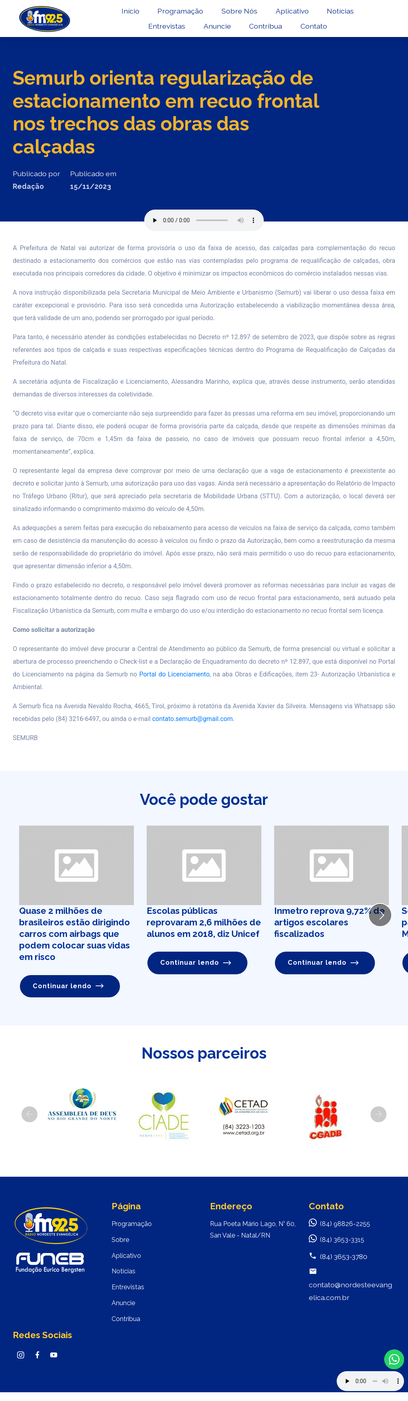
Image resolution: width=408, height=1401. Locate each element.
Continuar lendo (69, 987)
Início (133, 14)
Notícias (343, 14)
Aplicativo (295, 14)
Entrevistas (169, 30)
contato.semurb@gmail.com (192, 719)
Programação (183, 14)
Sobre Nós (242, 14)
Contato (316, 30)
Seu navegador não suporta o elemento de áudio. (204, 220)
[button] (29, 1115)
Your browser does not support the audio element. (370, 1381)
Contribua (268, 30)
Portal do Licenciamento (173, 674)
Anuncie (220, 30)
